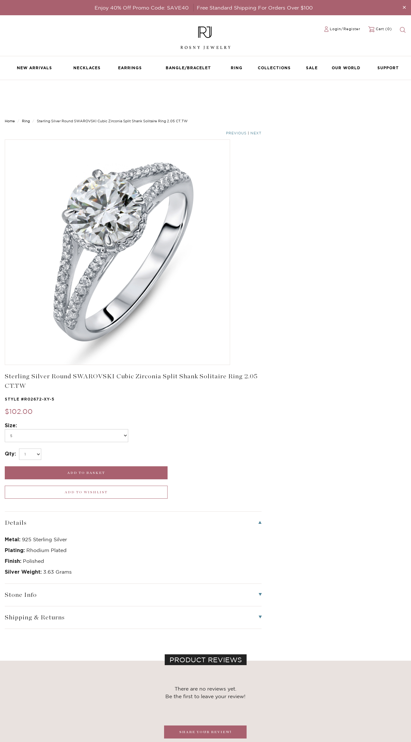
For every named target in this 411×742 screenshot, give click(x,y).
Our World (346, 68)
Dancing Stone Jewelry (96, 685)
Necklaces (87, 68)
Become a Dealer (159, 678)
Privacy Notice (156, 691)
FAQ (146, 685)
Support (388, 68)
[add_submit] (257, 202)
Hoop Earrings (87, 704)
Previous (381, 93)
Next (400, 93)
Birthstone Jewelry (92, 678)
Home (10, 92)
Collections (274, 68)
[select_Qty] (236, 184)
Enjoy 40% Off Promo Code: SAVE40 (142, 7)
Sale (312, 68)
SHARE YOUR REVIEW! (205, 442)
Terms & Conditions (161, 704)
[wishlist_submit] (359, 202)
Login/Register (345, 29)
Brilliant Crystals (89, 691)
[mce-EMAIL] (359, 682)
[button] (399, 572)
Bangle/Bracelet (188, 68)
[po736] (257, 165)
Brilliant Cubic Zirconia (96, 697)
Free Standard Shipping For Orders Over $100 (255, 7)
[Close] (404, 7)
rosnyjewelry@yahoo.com (236, 685)
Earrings (130, 68)
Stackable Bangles (91, 710)
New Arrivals (34, 68)
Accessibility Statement (165, 710)
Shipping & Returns (161, 697)
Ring (236, 68)
